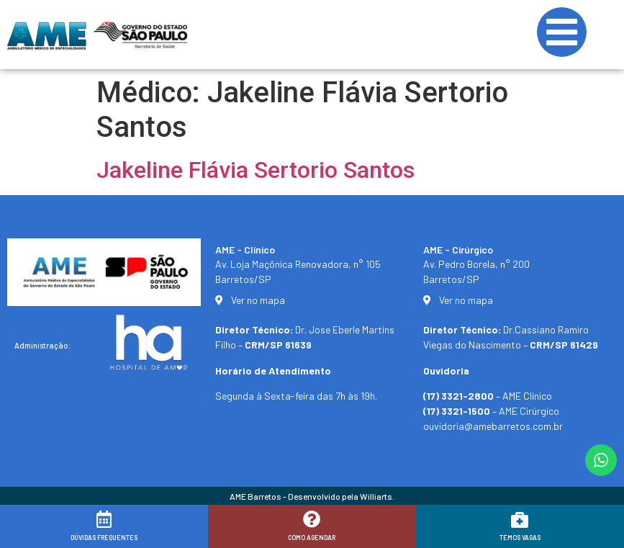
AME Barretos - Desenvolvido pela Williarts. (312, 496)
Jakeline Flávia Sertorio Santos (255, 170)
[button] (593, 528)
